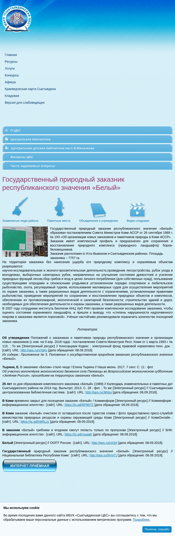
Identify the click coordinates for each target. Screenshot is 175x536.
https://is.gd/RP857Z (78, 405)
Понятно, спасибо (157, 529)
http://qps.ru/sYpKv (34, 350)
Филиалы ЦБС (21, 157)
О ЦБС (15, 130)
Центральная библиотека (30, 139)
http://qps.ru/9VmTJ (103, 455)
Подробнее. (141, 519)
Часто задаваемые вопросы (32, 166)
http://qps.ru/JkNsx (98, 392)
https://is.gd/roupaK (78, 434)
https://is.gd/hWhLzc (35, 421)
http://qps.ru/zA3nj (104, 443)
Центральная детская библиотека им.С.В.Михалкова (52, 148)
